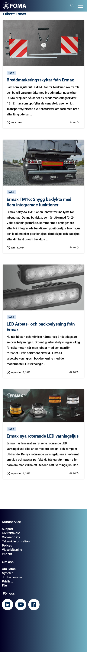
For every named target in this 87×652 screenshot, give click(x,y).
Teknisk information (16, 541)
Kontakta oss (11, 533)
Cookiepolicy (11, 537)
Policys (7, 545)
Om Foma (9, 569)
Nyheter (7, 573)
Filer (5, 585)
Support (7, 529)
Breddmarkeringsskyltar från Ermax (40, 79)
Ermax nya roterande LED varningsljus (43, 438)
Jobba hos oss (12, 577)
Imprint (7, 554)
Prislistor (8, 581)
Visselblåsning (12, 549)
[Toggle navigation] (80, 6)
